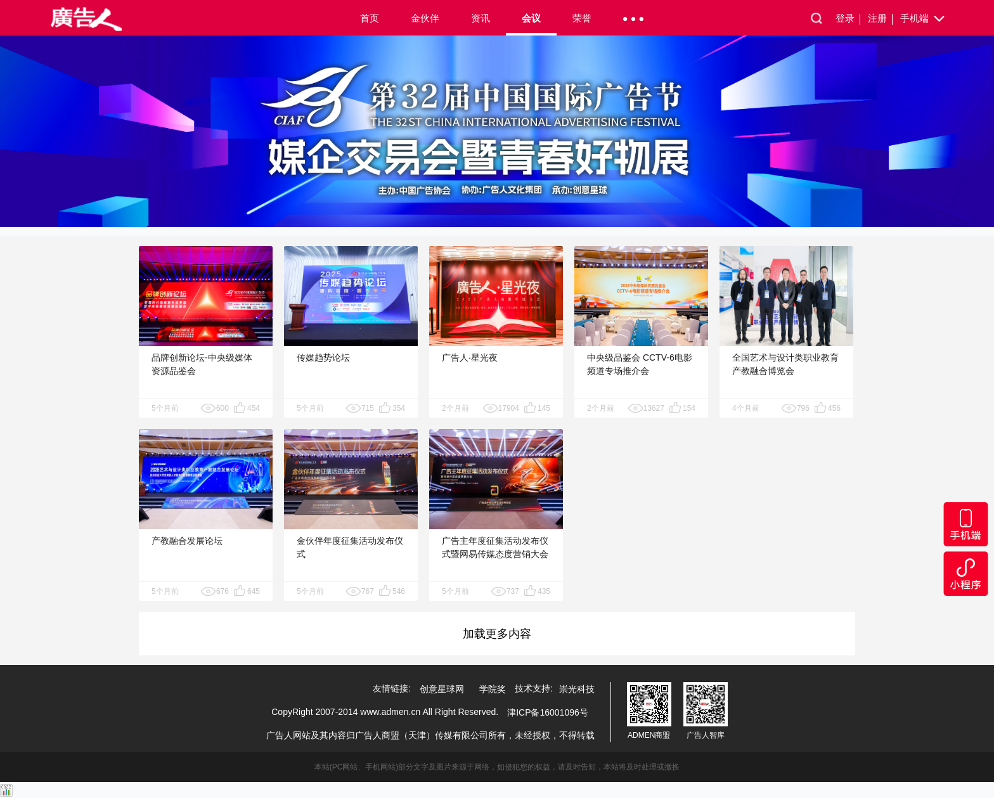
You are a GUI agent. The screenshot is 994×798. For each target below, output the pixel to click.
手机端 (923, 19)
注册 (880, 19)
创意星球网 (442, 689)
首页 (369, 18)
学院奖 (492, 689)
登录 (848, 19)
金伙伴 (425, 18)
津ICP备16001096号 (547, 712)
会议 (531, 18)
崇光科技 (577, 689)
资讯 (480, 18)
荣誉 (581, 18)
